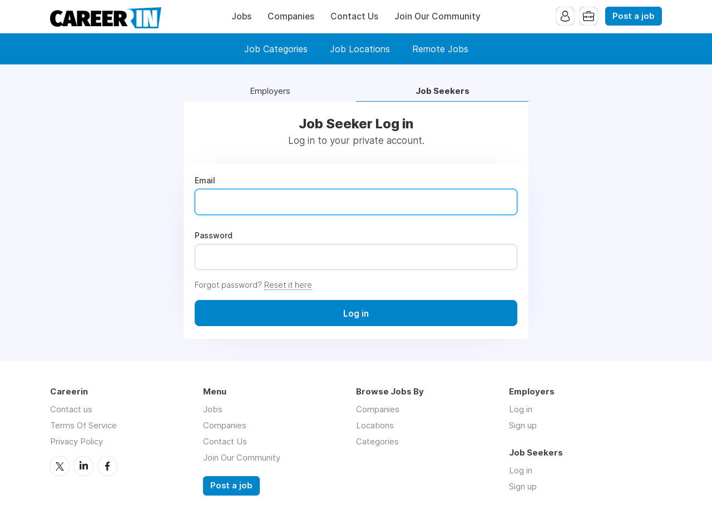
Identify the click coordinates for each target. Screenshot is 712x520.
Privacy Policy (76, 441)
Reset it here (288, 284)
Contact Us (354, 16)
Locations (375, 425)
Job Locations (360, 48)
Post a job (633, 16)
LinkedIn (83, 466)
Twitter (59, 466)
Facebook (107, 466)
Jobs (241, 16)
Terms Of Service (83, 425)
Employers (270, 91)
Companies (291, 16)
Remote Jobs (440, 48)
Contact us (71, 409)
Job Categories (276, 48)
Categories (377, 441)
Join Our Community (437, 16)
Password (214, 235)
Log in (520, 409)
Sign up (523, 425)
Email (205, 180)
